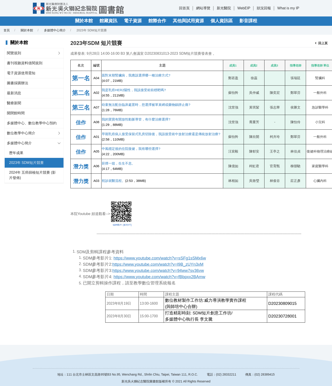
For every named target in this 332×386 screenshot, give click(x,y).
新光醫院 (224, 8)
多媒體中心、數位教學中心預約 (32, 123)
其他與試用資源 (188, 20)
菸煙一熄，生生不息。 (118, 163)
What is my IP (288, 8)
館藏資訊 (108, 20)
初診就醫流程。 (113, 181)
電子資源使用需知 (21, 73)
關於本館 (84, 20)
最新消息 (14, 93)
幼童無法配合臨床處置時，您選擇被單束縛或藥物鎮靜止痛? (146, 105)
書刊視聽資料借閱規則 (24, 63)
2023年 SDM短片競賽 (26, 163)
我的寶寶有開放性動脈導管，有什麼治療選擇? (136, 119)
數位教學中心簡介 (21, 133)
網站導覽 (203, 8)
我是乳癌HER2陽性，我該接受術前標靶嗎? (134, 90)
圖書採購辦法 (17, 83)
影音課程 (248, 20)
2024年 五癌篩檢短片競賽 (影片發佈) (32, 175)
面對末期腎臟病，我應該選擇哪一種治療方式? (136, 75)
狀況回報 (264, 8)
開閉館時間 (16, 113)
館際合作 (157, 20)
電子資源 (133, 20)
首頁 (7, 30)
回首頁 (184, 8)
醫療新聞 (14, 103)
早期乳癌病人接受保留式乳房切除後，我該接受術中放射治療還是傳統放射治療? (161, 134)
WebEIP (243, 8)
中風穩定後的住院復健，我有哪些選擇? (131, 149)
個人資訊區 (222, 20)
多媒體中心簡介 (55, 30)
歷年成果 (16, 153)
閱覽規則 (14, 53)
